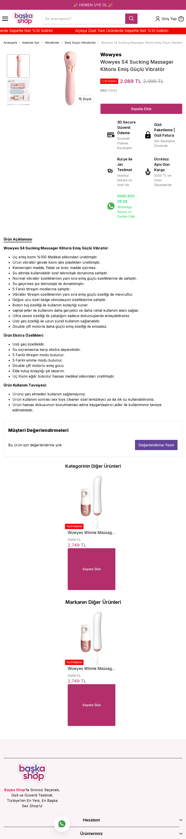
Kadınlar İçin (30, 42)
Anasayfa (10, 42)
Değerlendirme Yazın (156, 445)
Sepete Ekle (141, 109)
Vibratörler (52, 42)
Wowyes (111, 54)
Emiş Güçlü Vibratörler (80, 42)
